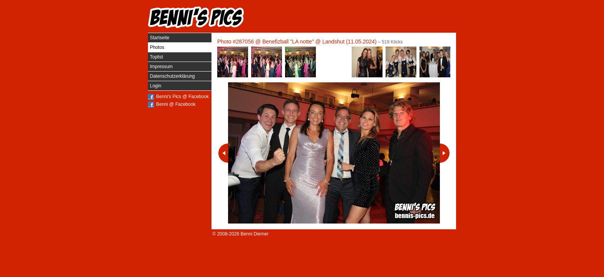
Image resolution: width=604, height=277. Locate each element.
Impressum (161, 66)
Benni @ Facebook (175, 104)
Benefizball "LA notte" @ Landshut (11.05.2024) (319, 41)
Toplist (156, 57)
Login (155, 85)
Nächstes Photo (445, 153)
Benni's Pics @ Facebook (182, 96)
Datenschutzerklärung (172, 76)
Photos (157, 47)
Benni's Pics (196, 17)
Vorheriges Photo (223, 153)
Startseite (159, 37)
